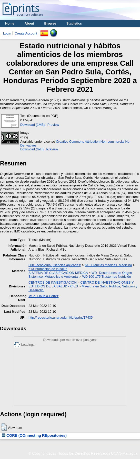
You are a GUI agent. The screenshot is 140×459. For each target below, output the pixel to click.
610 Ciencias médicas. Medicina (108, 265)
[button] (4, 427)
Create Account (26, 33)
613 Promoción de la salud (47, 269)
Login (7, 33)
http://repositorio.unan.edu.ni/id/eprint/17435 (60, 317)
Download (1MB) (32, 125)
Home (9, 23)
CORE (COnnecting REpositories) (34, 435)
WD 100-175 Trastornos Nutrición (106, 276)
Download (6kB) (32, 149)
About (29, 23)
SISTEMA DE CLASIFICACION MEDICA (58, 273)
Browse (50, 23)
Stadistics (74, 23)
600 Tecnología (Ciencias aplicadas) (54, 265)
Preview (53, 125)
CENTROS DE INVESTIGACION (52, 282)
